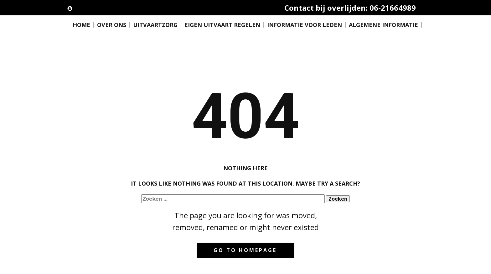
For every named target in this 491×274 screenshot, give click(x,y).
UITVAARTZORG (155, 25)
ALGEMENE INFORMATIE (383, 25)
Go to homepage (245, 250)
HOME (81, 25)
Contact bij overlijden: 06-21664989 (350, 8)
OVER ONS (111, 25)
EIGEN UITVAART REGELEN (222, 25)
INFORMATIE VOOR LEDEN (304, 25)
